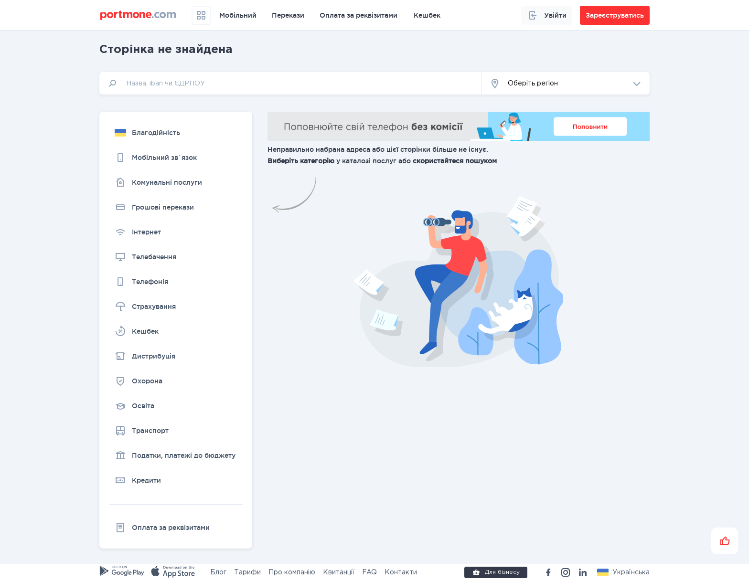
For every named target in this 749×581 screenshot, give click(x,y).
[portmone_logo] (138, 15)
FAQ (369, 572)
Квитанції (338, 572)
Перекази (288, 15)
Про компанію (291, 572)
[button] (566, 83)
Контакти (401, 572)
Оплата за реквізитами (358, 15)
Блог (218, 572)
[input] (290, 83)
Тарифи (247, 572)
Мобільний (238, 15)
